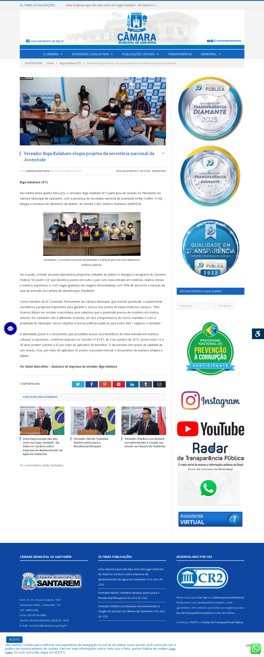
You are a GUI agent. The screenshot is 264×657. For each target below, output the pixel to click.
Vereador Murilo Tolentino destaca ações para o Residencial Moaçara (91, 442)
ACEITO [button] (14, 639)
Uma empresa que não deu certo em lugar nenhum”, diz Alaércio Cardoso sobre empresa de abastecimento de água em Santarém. (114, 5)
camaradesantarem (37, 170)
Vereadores (159, 170)
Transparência (180, 54)
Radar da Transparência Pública (223, 622)
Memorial (208, 54)
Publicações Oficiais (138, 54)
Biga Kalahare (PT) (127, 170)
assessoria (205, 602)
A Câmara (51, 54)
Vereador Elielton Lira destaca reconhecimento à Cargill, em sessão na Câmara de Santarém (144, 442)
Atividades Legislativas (90, 54)
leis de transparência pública (194, 613)
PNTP (194, 622)
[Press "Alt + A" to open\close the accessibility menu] (258, 333)
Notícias (145, 170)
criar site (201, 597)
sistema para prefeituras (228, 597)
